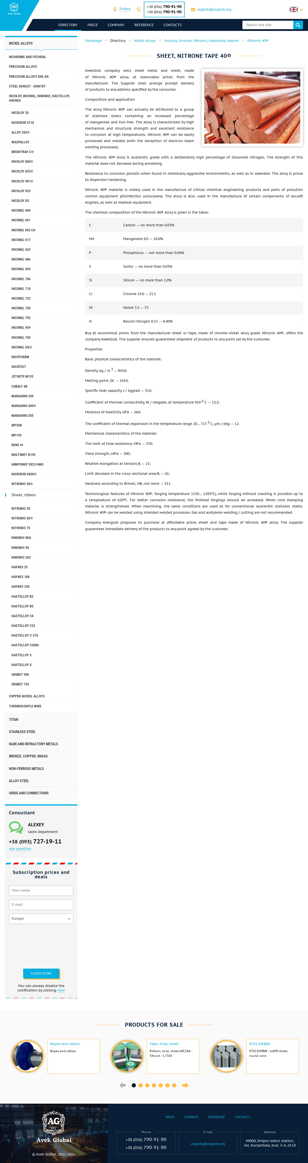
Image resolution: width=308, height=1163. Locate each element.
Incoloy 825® (22, 171)
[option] (54, 1056)
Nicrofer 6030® (24, 474)
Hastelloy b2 (22, 596)
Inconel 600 (20, 210)
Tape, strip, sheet (164, 1044)
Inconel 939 (20, 328)
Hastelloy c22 (23, 626)
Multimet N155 (23, 455)
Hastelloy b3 (22, 606)
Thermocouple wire (25, 706)
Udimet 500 (20, 674)
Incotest (18, 367)
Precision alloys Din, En (29, 77)
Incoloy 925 (20, 191)
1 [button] (134, 1085)
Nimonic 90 (20, 548)
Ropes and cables (65, 1044)
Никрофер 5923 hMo (27, 464)
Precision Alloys (23, 67)
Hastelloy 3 (21, 655)
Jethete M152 (22, 376)
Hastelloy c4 (22, 616)
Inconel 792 (20, 318)
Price (93, 25)
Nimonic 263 (21, 557)
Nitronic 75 (20, 528)
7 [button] (174, 1085)
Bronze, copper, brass (28, 756)
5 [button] (161, 1085)
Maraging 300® (23, 406)
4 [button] (154, 1085)
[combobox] (125, 9)
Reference (144, 25)
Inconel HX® (21, 347)
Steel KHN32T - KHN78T (27, 86)
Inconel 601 (20, 220)
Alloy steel (19, 781)
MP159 (16, 435)
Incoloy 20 (20, 113)
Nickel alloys (21, 43)
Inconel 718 (20, 289)
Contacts (173, 25)
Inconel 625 (20, 249)
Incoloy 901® (22, 181)
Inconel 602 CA (23, 230)
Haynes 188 (20, 577)
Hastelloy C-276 (24, 635)
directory (68, 25)
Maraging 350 (22, 415)
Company (116, 25)
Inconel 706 (20, 279)
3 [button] (147, 1085)
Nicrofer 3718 (22, 123)
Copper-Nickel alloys (27, 696)
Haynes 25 (19, 567)
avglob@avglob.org (215, 9)
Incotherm (20, 357)
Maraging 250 (22, 396)
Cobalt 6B (19, 386)
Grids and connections (29, 793)
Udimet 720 (20, 684)
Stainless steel (22, 732)
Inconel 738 (20, 308)
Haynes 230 (20, 586)
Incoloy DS (20, 201)
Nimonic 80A (21, 538)
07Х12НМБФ (259, 1044)
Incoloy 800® (22, 162)
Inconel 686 (20, 259)
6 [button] (167, 1085)
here (61, 990)
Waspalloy (20, 142)
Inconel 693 (20, 269)
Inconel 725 (20, 298)
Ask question (20, 848)
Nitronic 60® (22, 518)
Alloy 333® (20, 132)
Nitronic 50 (20, 508)
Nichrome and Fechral (27, 57)
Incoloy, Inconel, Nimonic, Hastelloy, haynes (39, 98)
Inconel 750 (20, 337)
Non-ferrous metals (26, 768)
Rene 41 (17, 445)
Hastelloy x (21, 665)
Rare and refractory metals (33, 744)
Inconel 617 (20, 240)
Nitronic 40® (22, 484)
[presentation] (29, 946)
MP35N (16, 425)
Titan (13, 719)
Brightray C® (22, 152)
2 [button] (140, 1085)
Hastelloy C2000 (25, 645)
